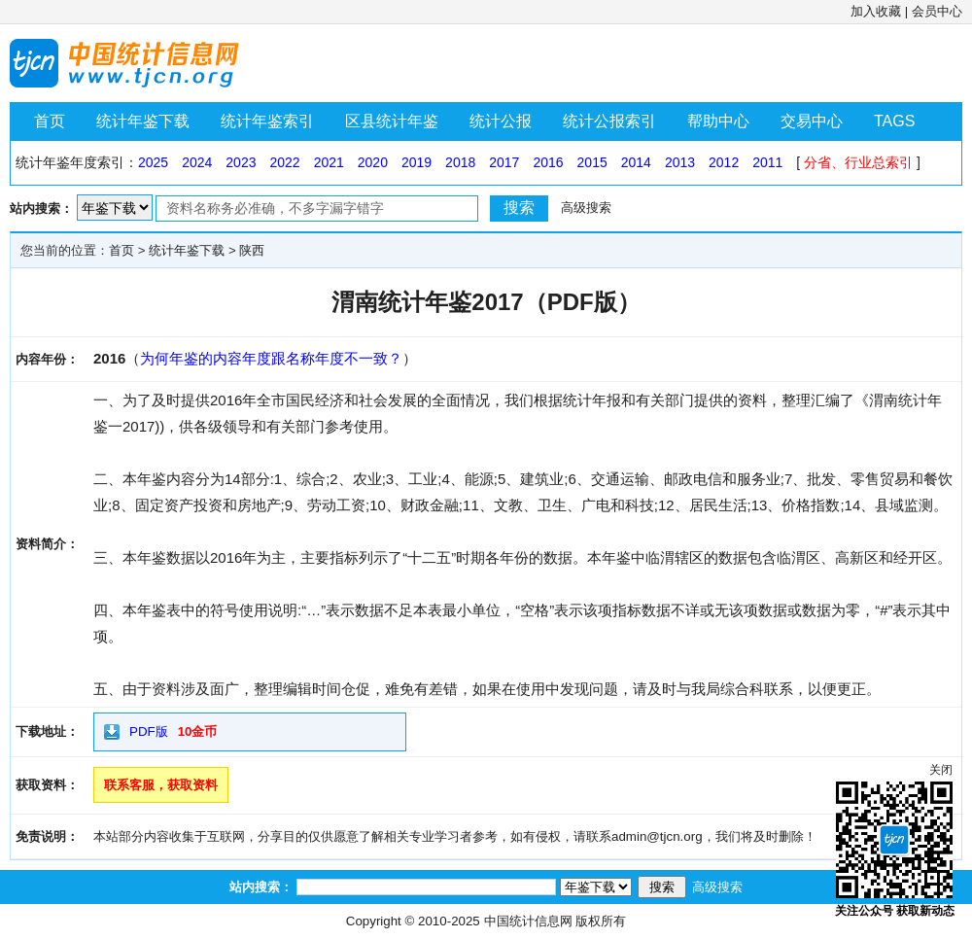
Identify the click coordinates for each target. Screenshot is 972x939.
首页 (49, 121)
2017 (504, 162)
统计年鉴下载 (143, 121)
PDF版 (148, 731)
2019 (416, 162)
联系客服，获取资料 (161, 785)
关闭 (941, 770)
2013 (680, 162)
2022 (284, 162)
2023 (241, 162)
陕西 (251, 250)
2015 (592, 162)
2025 (153, 162)
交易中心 (812, 121)
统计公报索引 (609, 121)
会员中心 (937, 11)
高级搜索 (586, 207)
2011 (767, 162)
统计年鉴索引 (267, 121)
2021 (329, 162)
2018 (460, 162)
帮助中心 (718, 121)
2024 (197, 162)
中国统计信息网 (528, 921)
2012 (724, 162)
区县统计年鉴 (391, 121)
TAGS (894, 121)
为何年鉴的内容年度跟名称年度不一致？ (271, 358)
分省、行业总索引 (858, 162)
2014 (636, 162)
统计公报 (500, 121)
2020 (373, 162)
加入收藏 (875, 11)
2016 (548, 162)
